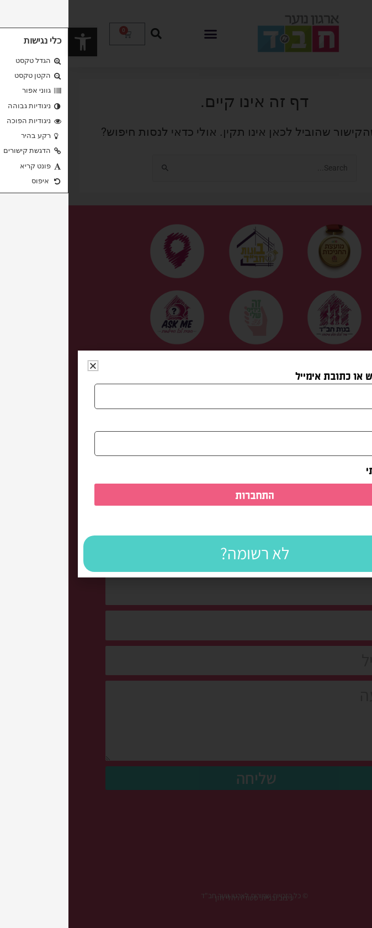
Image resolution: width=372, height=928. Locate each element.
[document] (186, 464)
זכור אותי (321, 469)
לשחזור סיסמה (333, 520)
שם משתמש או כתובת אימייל (286, 375)
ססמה (334, 422)
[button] (24, 366)
